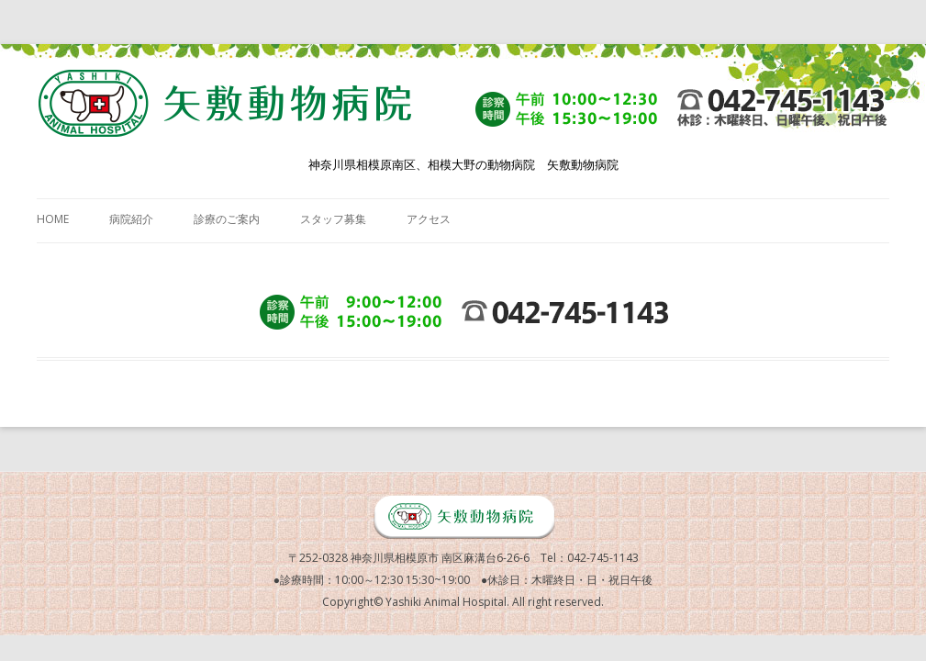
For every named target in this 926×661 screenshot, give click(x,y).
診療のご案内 (227, 219)
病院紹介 (131, 219)
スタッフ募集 (333, 219)
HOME (53, 219)
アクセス (429, 219)
